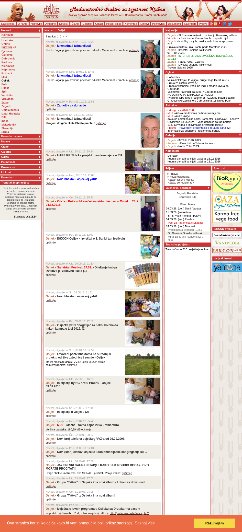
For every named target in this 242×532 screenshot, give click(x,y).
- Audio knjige (178, 116)
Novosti (63, 23)
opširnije (134, 50)
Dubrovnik (8, 58)
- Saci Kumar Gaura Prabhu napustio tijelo (198, 38)
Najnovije (36, 23)
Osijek (5, 80)
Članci (75, 23)
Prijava (203, 23)
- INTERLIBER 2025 (184, 140)
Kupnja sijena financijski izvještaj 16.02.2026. (194, 158)
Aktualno (50, 23)
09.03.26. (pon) (175, 208)
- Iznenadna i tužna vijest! (68, 118)
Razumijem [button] (214, 523)
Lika (4, 76)
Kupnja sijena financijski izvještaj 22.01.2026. (194, 161)
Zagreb (6, 106)
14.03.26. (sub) (175, 219)
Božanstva (173, 77)
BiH (3, 117)
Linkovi (144, 23)
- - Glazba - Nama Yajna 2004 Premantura (82, 425)
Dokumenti (174, 23)
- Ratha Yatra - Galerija (185, 61)
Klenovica (7, 65)
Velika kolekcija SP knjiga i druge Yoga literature (196, 80)
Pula (4, 84)
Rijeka (5, 87)
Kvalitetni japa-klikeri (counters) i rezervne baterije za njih (201, 97)
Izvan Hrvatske (10, 113)
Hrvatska (7, 40)
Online (5, 43)
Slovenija (7, 128)
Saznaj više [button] (145, 523)
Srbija (5, 131)
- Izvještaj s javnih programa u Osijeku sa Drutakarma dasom (93, 508)
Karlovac (7, 62)
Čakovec (6, 54)
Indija (5, 120)
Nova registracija (179, 176)
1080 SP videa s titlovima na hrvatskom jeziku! (195, 124)
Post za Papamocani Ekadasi (185, 222)
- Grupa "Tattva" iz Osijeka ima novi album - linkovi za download (95, 482)
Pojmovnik (158, 23)
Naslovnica (7, 23)
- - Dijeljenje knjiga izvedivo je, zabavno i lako (81, 269)
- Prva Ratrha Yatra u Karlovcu (191, 143)
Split (4, 91)
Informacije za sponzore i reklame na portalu (193, 130)
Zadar (5, 102)
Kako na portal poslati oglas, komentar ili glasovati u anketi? (203, 118)
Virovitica (7, 98)
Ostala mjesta (10, 109)
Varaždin (6, 95)
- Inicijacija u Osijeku (65, 412)
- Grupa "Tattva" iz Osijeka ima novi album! (80, 495)
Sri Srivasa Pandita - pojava (184, 215)
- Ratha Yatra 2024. (183, 146)
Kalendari (190, 23)
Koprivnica (8, 69)
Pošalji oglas (113, 23)
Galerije (87, 23)
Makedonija (8, 124)
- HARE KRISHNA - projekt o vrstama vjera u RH (84, 155)
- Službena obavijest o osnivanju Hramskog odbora (202, 35)
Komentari (131, 23)
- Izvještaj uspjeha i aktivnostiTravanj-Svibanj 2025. (189, 66)
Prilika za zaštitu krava (180, 82)
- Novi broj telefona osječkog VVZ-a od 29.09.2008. (85, 438)
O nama (22, 23)
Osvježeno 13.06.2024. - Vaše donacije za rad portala (199, 121)
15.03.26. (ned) (175, 226)
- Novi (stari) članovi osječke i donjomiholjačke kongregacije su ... (96, 452)
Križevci (6, 73)
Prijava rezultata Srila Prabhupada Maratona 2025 (197, 47)
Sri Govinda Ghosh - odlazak (185, 233)
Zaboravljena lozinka (181, 179)
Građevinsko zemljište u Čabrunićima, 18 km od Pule (199, 100)
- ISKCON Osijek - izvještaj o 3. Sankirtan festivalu (85, 238)
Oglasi (99, 23)
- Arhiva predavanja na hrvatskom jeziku (194, 113)
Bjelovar (6, 51)
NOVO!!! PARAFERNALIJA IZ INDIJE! (190, 94)
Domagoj (172, 155)
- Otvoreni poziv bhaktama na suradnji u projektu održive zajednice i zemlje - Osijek (78, 355)
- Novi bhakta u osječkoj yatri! (71, 296)
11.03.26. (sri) (174, 212)
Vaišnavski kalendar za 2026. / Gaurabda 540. (194, 91)
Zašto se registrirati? (181, 182)
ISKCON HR (9, 47)
